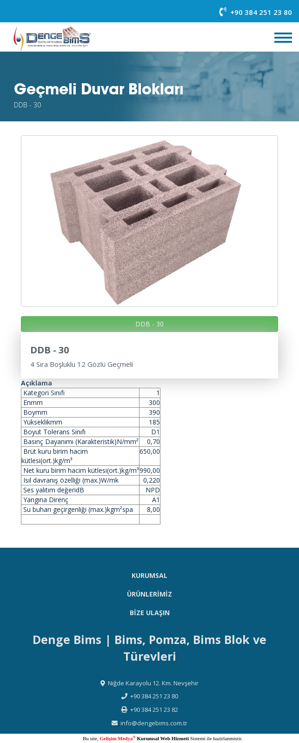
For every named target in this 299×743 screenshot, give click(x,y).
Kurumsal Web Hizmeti (162, 738)
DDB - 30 (149, 323)
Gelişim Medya (117, 738)
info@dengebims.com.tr (153, 723)
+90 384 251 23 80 (255, 12)
